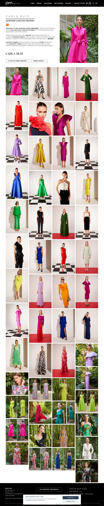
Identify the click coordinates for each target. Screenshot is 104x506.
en (96, 3)
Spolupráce (48, 3)
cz (93, 3)
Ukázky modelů (38, 61)
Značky (39, 3)
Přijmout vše (70, 497)
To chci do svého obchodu (17, 61)
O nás (32, 3)
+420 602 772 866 (79, 3)
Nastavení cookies (71, 501)
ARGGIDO (50, 38)
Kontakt (68, 3)
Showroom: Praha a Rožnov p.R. (14, 498)
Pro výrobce (58, 3)
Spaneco (70, 504)
